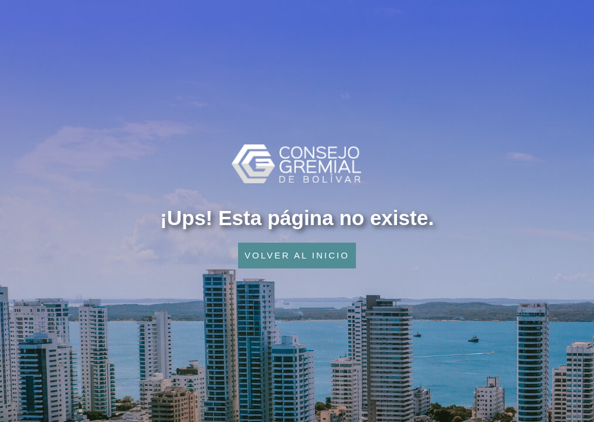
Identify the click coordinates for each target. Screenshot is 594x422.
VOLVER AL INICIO (297, 255)
